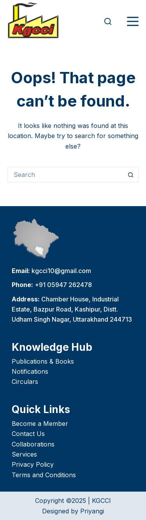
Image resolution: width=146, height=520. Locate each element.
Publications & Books (43, 361)
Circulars (25, 381)
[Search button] (131, 174)
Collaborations (33, 444)
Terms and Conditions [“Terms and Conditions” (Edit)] (44, 475)
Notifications (30, 371)
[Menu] (133, 21)
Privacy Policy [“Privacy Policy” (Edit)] (33, 464)
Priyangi (92, 511)
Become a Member (40, 423)
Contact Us (28, 434)
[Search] (107, 21)
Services (24, 454)
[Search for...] (65, 174)
